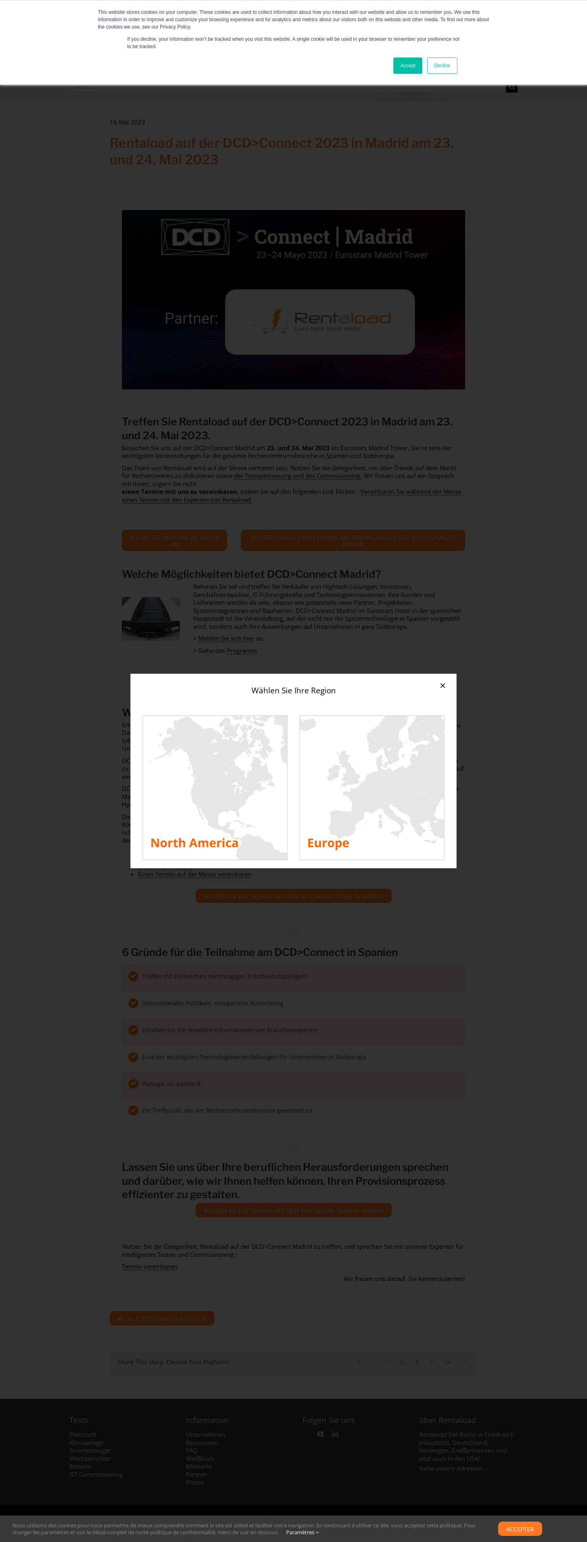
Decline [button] (442, 66)
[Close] (442, 685)
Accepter (520, 1529)
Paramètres (302, 1532)
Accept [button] (407, 66)
